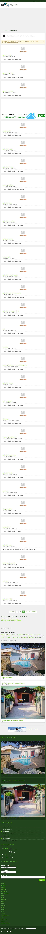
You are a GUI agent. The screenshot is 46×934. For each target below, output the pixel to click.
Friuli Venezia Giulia (5, 893)
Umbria (2, 917)
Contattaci (42, 0)
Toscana (3, 913)
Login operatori (35, 0)
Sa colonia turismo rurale (9, 563)
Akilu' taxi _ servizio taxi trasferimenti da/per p (13, 683)
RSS (11, 931)
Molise (2, 903)
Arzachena (29, 636)
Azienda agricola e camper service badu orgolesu (15, 365)
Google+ (4, 931)
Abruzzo (3, 883)
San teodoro (20, 634)
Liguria (2, 897)
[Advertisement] (23, 17)
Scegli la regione (5, 865)
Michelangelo (6, 419)
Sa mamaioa (6, 491)
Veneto (2, 921)
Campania (3, 889)
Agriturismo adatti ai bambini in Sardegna (10, 619)
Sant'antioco (31, 637)
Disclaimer (11, 851)
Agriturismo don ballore (8, 221)
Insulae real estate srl (7, 677)
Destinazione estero (5, 923)
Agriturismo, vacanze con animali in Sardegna (11, 620)
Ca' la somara (6, 581)
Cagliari (8, 634)
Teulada (8, 637)
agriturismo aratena (8, 239)
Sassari (2, 637)
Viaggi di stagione (6, 831)
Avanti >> (34, 611)
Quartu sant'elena (16, 637)
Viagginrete (14, 5)
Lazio (2, 895)
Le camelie (5, 347)
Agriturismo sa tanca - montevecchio (12, 293)
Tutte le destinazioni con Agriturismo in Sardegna (19, 36)
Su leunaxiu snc (6, 527)
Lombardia (3, 899)
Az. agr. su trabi (6, 131)
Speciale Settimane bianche (23, 729)
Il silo (4, 329)
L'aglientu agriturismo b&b (9, 437)
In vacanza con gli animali (8, 833)
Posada (35, 636)
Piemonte (3, 905)
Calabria (3, 887)
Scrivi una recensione (7, 829)
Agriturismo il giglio (7, 599)
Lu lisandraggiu (6, 257)
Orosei (38, 634)
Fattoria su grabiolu (7, 401)
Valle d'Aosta (4, 919)
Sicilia (2, 911)
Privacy (10, 848)
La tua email (4, 875)
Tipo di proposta (5, 870)
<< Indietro (12, 611)
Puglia (2, 907)
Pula (23, 636)
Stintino (40, 636)
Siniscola (10, 636)
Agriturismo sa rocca (8, 91)
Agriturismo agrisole (8, 73)
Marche (3, 901)
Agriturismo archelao (8, 473)
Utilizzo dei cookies (13, 849)
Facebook (1, 931)
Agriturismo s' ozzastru (8, 167)
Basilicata (3, 885)
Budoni (26, 634)
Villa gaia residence (7, 509)
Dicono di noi (12, 852)
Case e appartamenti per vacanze (10, 840)
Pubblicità (11, 857)
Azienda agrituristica (8, 185)
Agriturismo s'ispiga (8, 149)
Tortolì (37, 637)
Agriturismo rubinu (7, 545)
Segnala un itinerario (7, 826)
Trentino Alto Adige (5, 915)
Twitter (8, 931)
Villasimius (32, 634)
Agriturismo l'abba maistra (9, 455)
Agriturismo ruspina (8, 383)
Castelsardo (3, 636)
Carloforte (24, 637)
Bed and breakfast (6, 838)
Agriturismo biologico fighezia (10, 275)
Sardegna (3, 909)
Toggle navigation (2, 5)
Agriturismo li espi (7, 55)
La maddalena (17, 636)
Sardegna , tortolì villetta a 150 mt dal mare (12, 720)
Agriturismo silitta (7, 203)
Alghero (3, 634)
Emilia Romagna (4, 891)
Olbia (14, 634)
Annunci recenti (6, 836)
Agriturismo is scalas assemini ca (11, 311)
